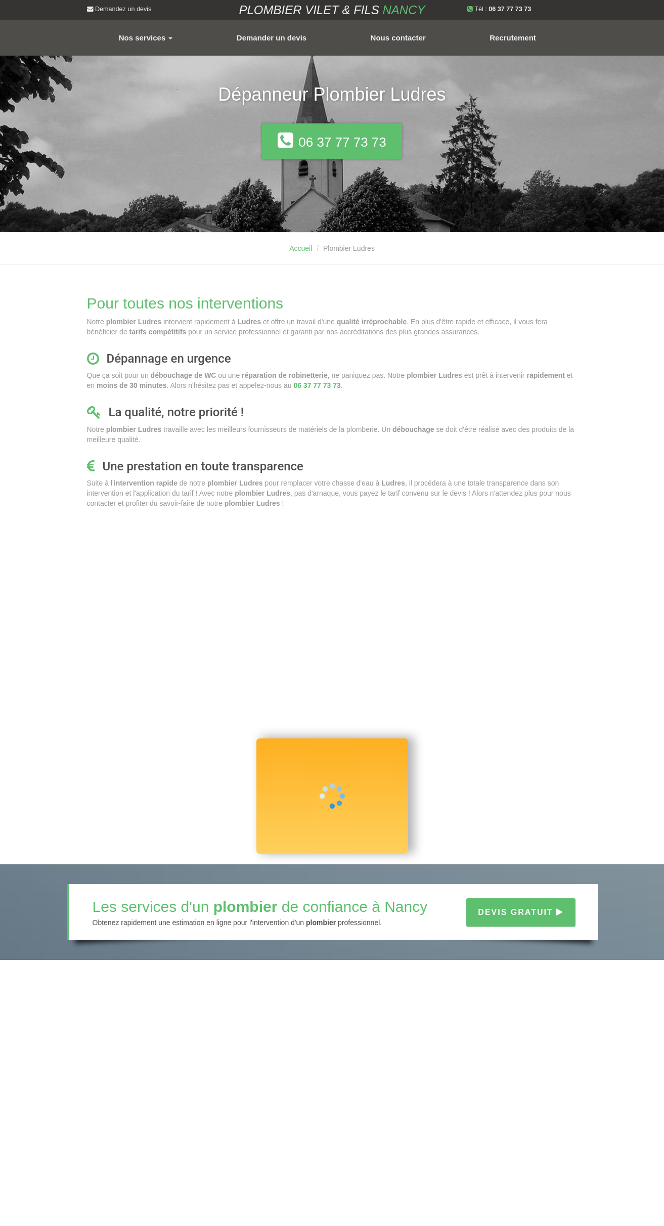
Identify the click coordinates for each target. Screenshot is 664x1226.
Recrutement (513, 37)
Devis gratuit (521, 912)
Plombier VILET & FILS (332, 10)
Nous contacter (398, 37)
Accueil (300, 248)
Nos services (146, 37)
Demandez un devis (119, 9)
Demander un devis (271, 37)
